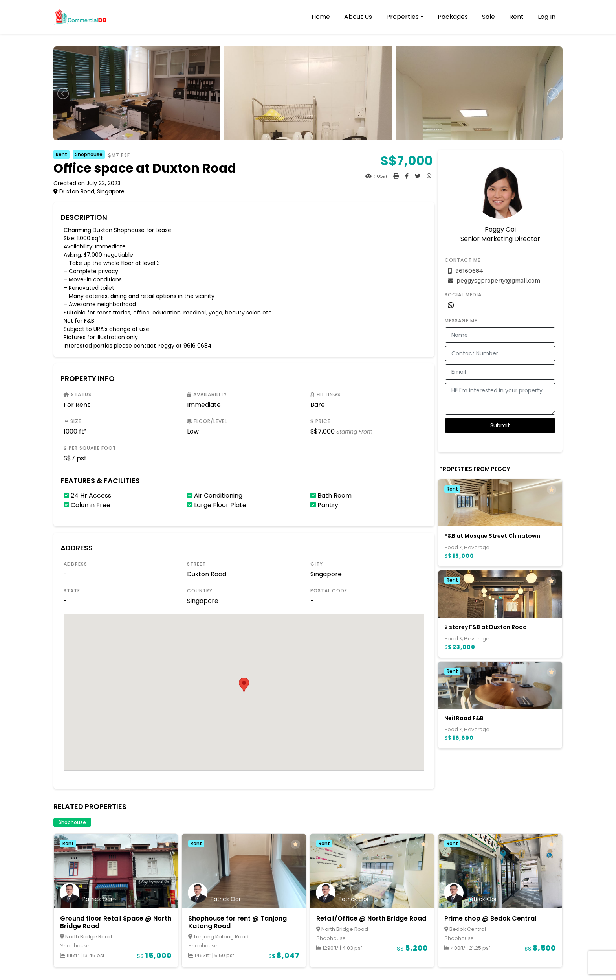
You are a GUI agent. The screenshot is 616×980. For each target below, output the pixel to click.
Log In (547, 16)
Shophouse (89, 154)
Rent (516, 16)
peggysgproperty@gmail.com (494, 280)
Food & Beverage (467, 547)
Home (321, 16)
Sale (488, 16)
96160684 (465, 270)
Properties (402, 16)
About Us (358, 16)
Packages (453, 16)
